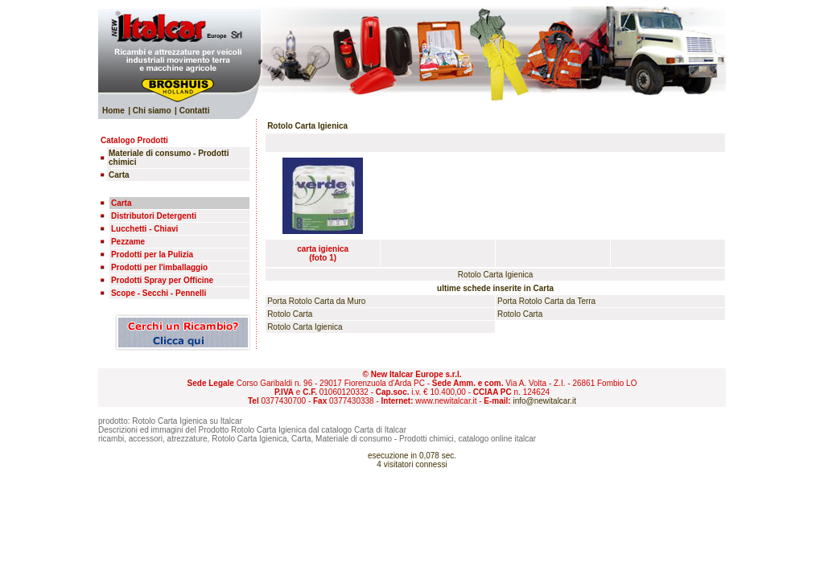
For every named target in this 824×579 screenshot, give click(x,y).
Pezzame (128, 241)
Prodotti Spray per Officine (162, 280)
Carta (121, 203)
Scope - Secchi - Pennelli (158, 293)
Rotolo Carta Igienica (304, 326)
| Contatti (192, 110)
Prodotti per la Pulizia (152, 254)
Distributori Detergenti (153, 215)
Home (113, 110)
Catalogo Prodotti (134, 140)
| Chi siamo (149, 110)
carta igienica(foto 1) (322, 253)
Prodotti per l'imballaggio (159, 267)
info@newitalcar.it (544, 400)
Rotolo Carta (289, 314)
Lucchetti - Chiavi (144, 228)
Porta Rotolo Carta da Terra (546, 301)
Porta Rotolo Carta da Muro (316, 301)
